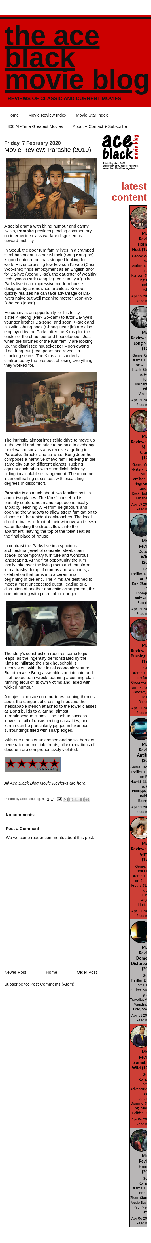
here (81, 783)
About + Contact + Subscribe (100, 126)
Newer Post (15, 972)
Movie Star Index (92, 115)
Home (13, 115)
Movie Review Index (47, 115)
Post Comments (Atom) (52, 984)
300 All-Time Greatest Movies (35, 126)
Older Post (87, 972)
